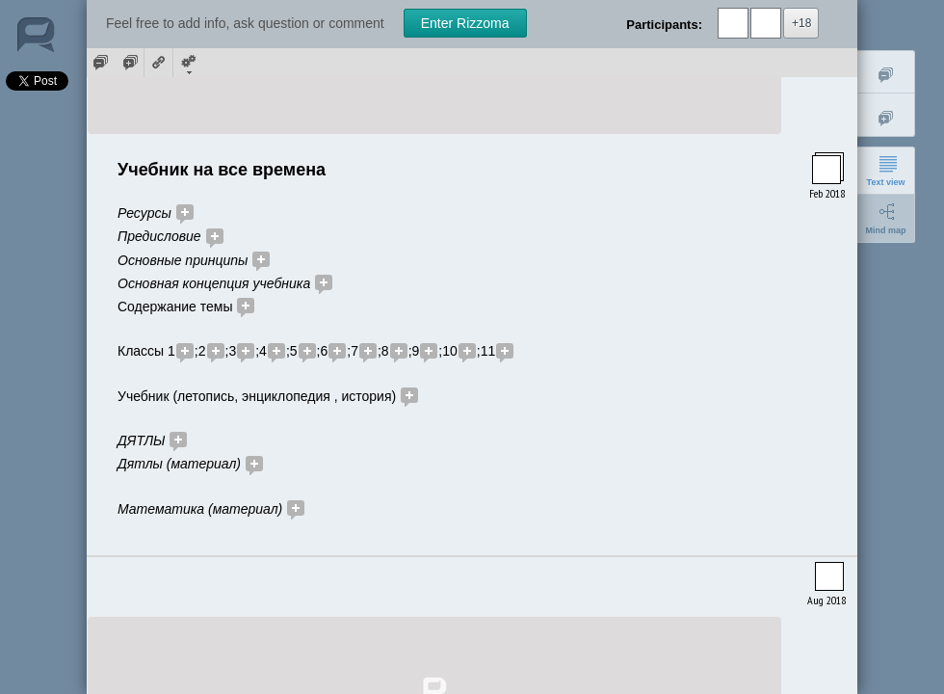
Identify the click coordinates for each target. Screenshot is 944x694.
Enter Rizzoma (465, 23)
